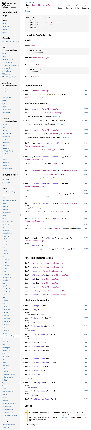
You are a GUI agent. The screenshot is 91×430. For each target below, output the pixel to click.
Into (39, 350)
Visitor (42, 218)
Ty (56, 22)
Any (35, 309)
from (30, 174)
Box (52, 22)
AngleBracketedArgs (34, 97)
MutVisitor (39, 183)
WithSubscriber (41, 399)
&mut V (62, 194)
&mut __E (58, 163)
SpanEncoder (42, 157)
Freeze (33, 271)
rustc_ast (12, 3)
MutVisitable (54, 183)
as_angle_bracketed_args (44, 94)
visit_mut (33, 194)
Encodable (56, 157)
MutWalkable (42, 203)
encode (31, 163)
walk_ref (32, 249)
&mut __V (64, 211)
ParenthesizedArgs (39, 90)
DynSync (34, 267)
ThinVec (46, 22)
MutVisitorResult (43, 362)
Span (42, 20)
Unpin (33, 287)
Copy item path (27, 8)
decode (31, 150)
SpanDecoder (42, 143)
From (32, 170)
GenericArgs (72, 170)
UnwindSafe (36, 295)
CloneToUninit (41, 334)
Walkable (49, 238)
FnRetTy (46, 27)
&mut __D (51, 150)
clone (30, 113)
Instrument (39, 346)
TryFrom (41, 382)
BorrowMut (39, 326)
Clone (33, 109)
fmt (29, 134)
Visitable (58, 218)
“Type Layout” (65, 417)
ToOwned (38, 374)
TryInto (41, 391)
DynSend (34, 263)
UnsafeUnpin (36, 291)
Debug (33, 130)
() (40, 190)
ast (33, 2)
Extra (33, 190)
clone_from (33, 120)
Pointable (39, 366)
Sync (32, 283)
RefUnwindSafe (37, 275)
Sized (41, 314)
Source (27, 11)
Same (36, 370)
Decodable (56, 143)
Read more (56, 116)
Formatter (52, 134)
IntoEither (39, 358)
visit (30, 229)
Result (69, 134)
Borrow (37, 318)
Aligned (38, 306)
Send (32, 279)
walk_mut (32, 211)
